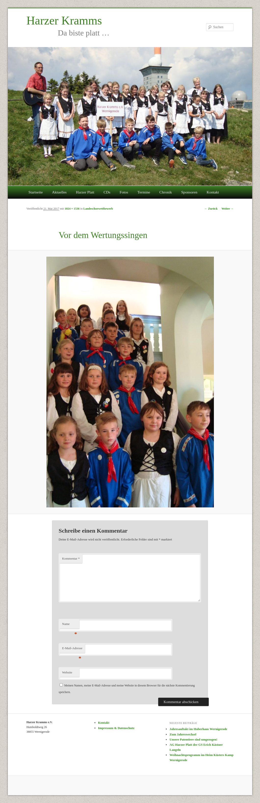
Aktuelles (59, 192)
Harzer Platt (85, 192)
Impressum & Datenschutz (116, 728)
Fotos (124, 192)
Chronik (165, 192)
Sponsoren (189, 192)
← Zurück (211, 208)
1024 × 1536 (72, 208)
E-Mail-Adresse (72, 649)
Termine (143, 192)
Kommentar (71, 558)
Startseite (35, 192)
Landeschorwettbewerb (98, 208)
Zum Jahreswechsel (182, 734)
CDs (107, 192)
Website (67, 672)
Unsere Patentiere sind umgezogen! (193, 739)
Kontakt (213, 192)
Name (69, 625)
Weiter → (227, 208)
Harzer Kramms (64, 20)
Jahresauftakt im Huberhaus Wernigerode (198, 729)
